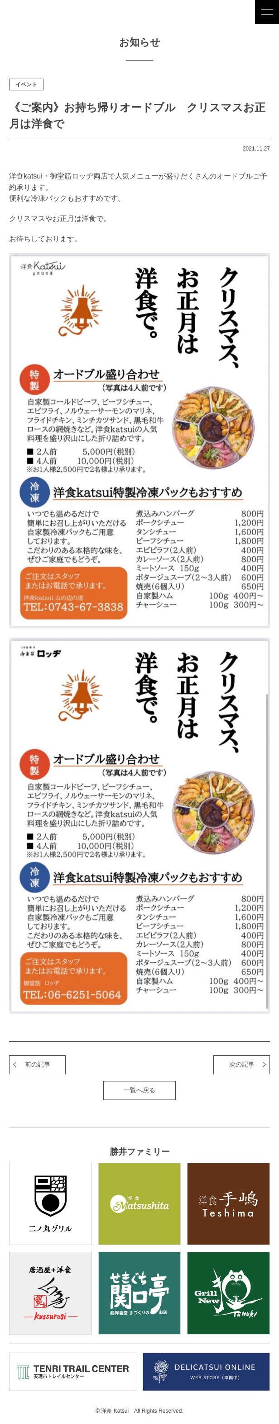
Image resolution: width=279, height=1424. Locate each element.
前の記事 (37, 1064)
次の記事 (242, 1064)
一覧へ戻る (139, 1090)
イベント (26, 84)
